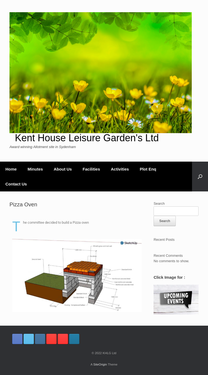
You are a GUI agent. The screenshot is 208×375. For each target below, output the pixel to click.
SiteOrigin (100, 364)
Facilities (91, 169)
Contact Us (16, 184)
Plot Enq (148, 169)
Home (11, 169)
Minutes (35, 169)
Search (159, 203)
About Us (63, 169)
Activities (120, 169)
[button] (200, 176)
